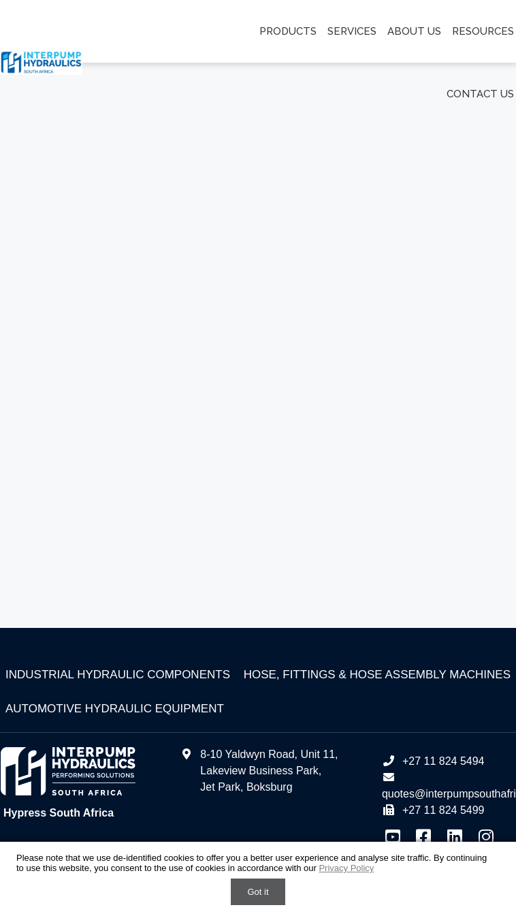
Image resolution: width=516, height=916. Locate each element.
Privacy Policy (346, 868)
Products (288, 31)
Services (351, 31)
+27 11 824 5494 (433, 761)
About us (414, 31)
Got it (257, 892)
